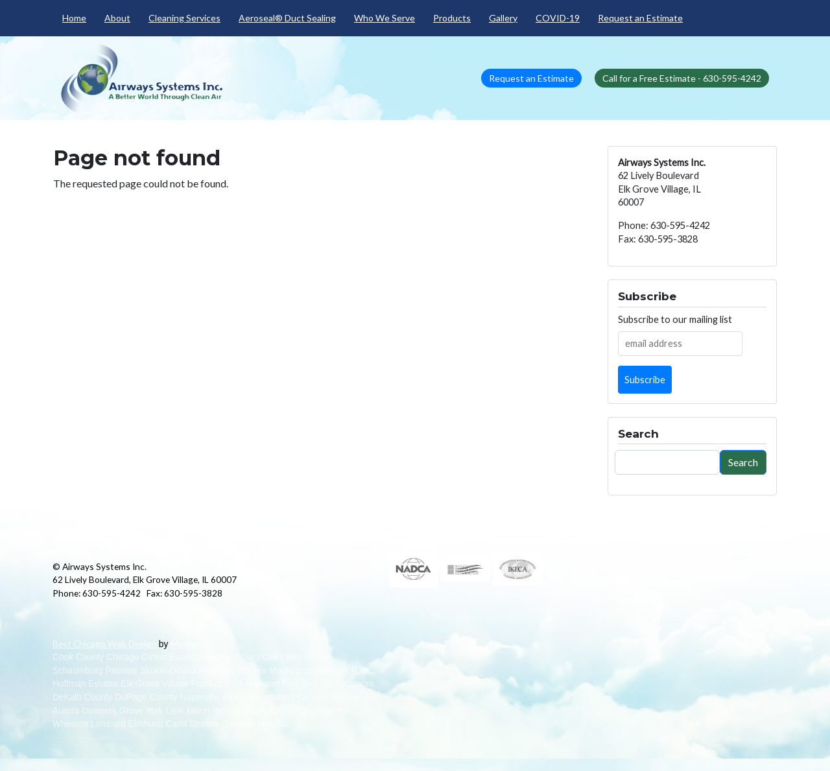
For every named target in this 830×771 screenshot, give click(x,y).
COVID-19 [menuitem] (558, 17)
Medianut (190, 643)
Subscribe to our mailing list (675, 319)
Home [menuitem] (74, 17)
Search (743, 462)
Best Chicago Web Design (104, 643)
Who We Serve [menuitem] (384, 17)
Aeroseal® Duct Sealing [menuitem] (287, 17)
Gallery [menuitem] (503, 17)
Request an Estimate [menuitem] (640, 17)
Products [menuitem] (452, 17)
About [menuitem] (117, 17)
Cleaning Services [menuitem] (184, 17)
